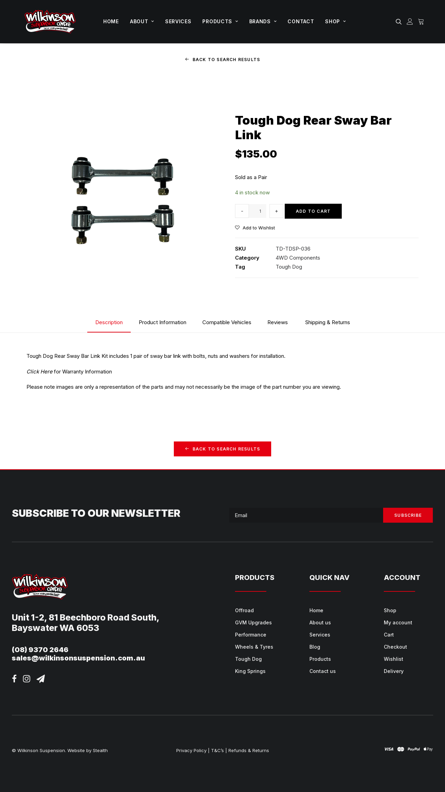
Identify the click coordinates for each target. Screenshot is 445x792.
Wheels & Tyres (254, 647)
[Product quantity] (257, 211)
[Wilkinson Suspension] (50, 21)
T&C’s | (219, 750)
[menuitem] (111, 21)
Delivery (394, 671)
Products (220, 21)
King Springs (250, 671)
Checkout (395, 647)
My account (398, 622)
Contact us (322, 671)
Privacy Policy (191, 750)
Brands (263, 21)
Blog (314, 647)
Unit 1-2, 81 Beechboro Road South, (86, 617)
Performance (250, 635)
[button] (400, 21)
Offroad (244, 610)
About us (320, 622)
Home (111, 21)
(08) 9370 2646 (40, 650)
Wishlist (393, 659)
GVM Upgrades (253, 622)
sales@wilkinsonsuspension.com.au (78, 658)
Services (178, 21)
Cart (389, 635)
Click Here (39, 371)
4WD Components (298, 257)
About (142, 21)
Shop (335, 21)
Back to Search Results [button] (222, 59)
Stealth (100, 750)
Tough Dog (289, 266)
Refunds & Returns (248, 750)
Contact (301, 21)
